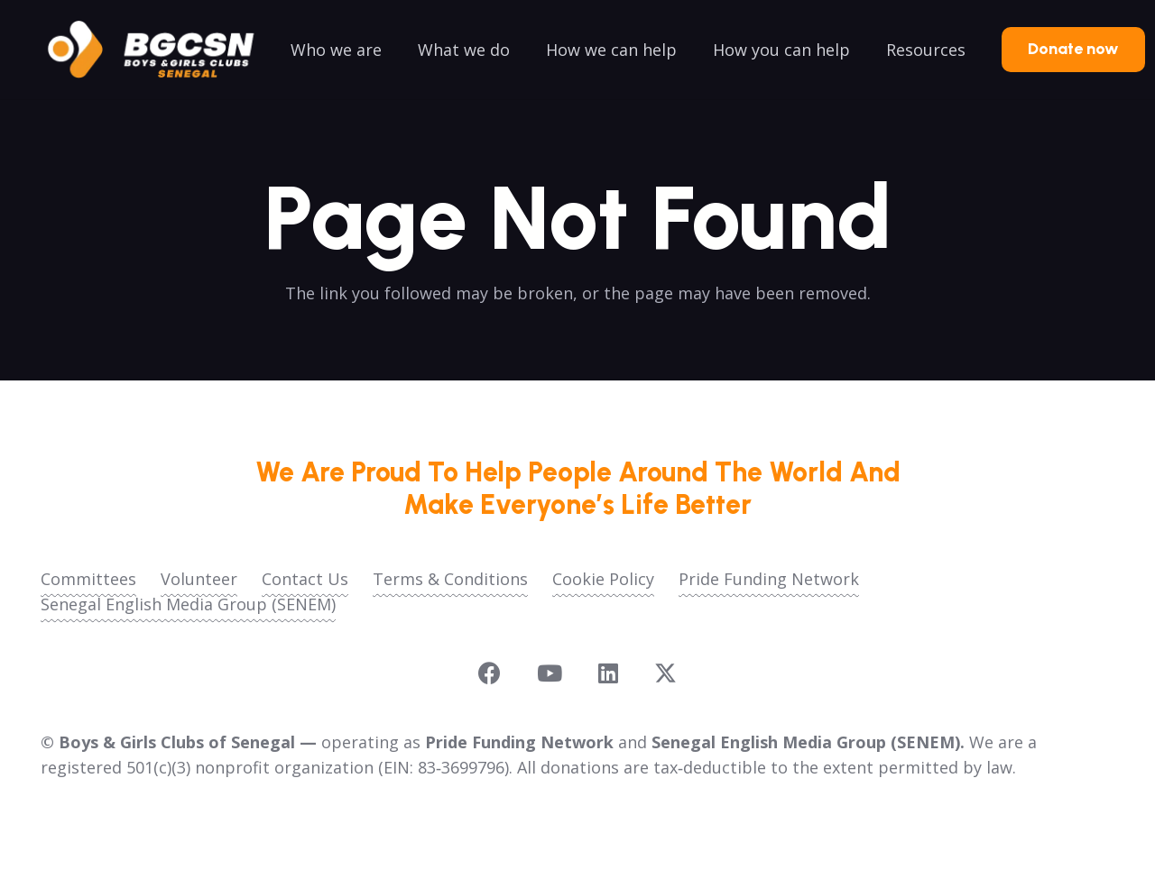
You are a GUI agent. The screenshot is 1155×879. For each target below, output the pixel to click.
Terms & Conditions (450, 579)
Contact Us (305, 579)
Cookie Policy (603, 579)
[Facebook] (489, 673)
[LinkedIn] (608, 673)
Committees (88, 579)
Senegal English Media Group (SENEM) (188, 604)
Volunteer (199, 579)
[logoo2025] (163, 49)
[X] (665, 673)
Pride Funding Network (769, 579)
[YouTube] (549, 673)
